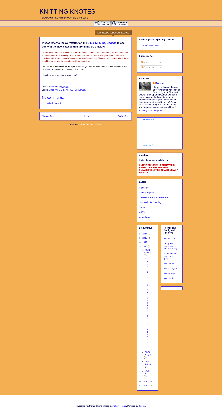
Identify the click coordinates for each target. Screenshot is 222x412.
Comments (147, 67)
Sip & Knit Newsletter (149, 45)
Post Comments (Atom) (91, 124)
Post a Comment (53, 103)
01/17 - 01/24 (147, 372)
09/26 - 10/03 (147, 251)
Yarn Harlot (169, 278)
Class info (53, 90)
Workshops (144, 217)
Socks (142, 207)
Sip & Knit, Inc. (171, 268)
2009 (145, 381)
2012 (145, 238)
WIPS (142, 212)
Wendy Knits (170, 273)
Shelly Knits (169, 263)
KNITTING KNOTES (67, 11)
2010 (145, 246)
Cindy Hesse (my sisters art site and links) (170, 246)
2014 (145, 233)
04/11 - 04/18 (147, 362)
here (82, 67)
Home (86, 116)
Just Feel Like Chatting (150, 202)
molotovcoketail (119, 406)
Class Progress (146, 192)
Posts (145, 62)
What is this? (148, 145)
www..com (148, 120)
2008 (145, 385)
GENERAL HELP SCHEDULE (72, 90)
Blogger (141, 406)
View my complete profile (151, 110)
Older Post (123, 116)
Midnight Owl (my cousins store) (170, 256)
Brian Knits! (169, 238)
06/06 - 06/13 (147, 353)
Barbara (160, 83)
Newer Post (48, 116)
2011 (145, 242)
